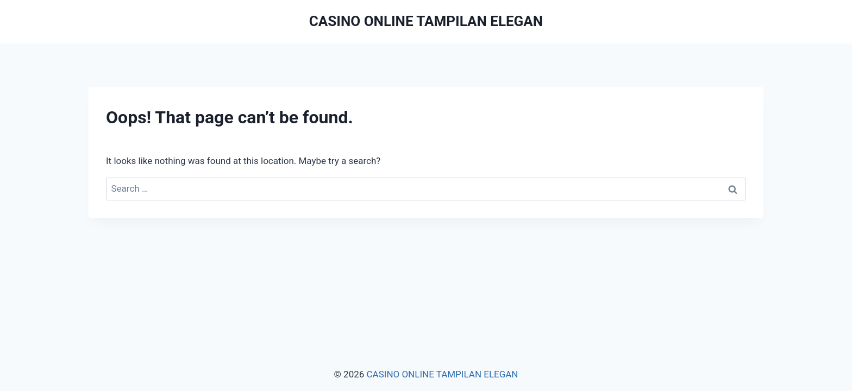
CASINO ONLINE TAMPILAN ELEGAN (442, 374)
